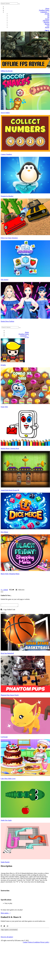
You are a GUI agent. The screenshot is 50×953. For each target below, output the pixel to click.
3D (48, 17)
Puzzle (47, 27)
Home (47, 8)
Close (3, 613)
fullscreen (20, 590)
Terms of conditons (34, 943)
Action (47, 19)
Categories (44, 12)
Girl (47, 25)
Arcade (46, 13)
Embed (4, 590)
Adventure (45, 20)
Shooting (46, 22)
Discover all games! (7, 937)
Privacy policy (44, 943)
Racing (46, 24)
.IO (48, 15)
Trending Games (44, 10)
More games (6, 913)
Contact (25, 943)
